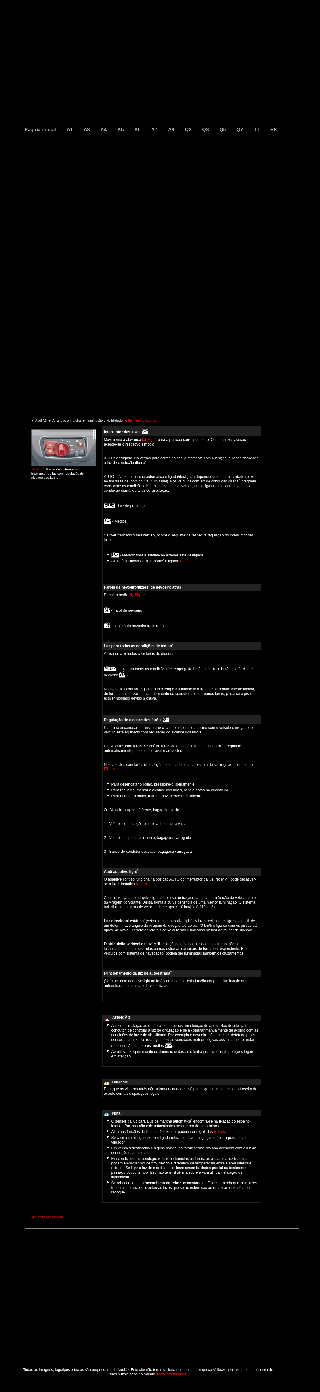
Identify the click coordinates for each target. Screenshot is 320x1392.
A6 (137, 129)
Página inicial (40, 129)
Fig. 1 (41, 469)
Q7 (240, 129)
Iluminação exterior (140, 420)
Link (185, 561)
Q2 (188, 129)
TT (257, 129)
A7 (154, 129)
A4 (103, 129)
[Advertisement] (117, 168)
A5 (120, 129)
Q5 (222, 129)
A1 (70, 129)
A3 (86, 129)
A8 (171, 129)
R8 (273, 129)
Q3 (205, 129)
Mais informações (171, 1374)
